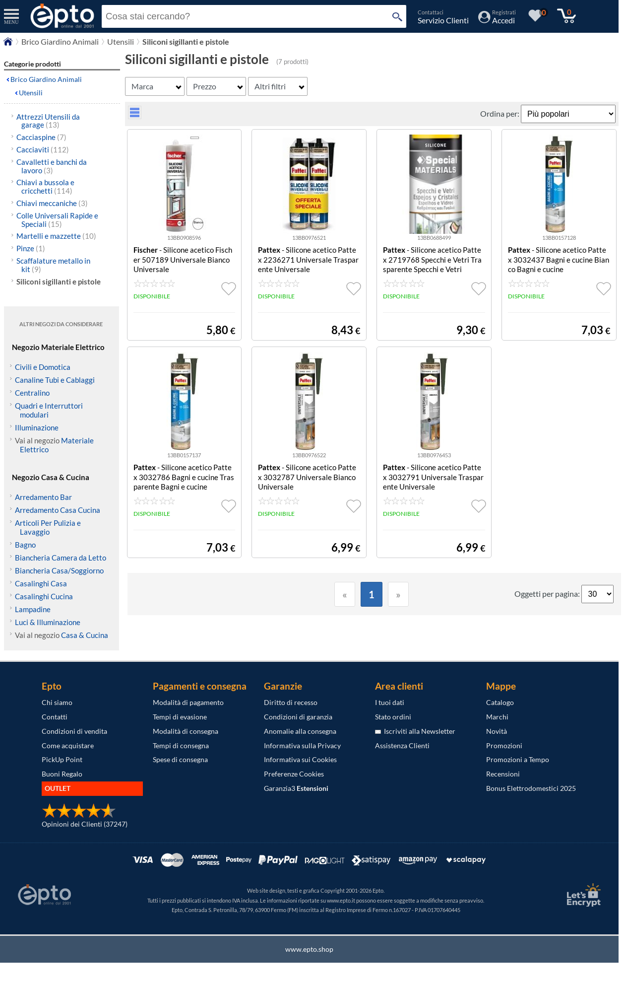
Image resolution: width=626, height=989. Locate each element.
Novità (496, 731)
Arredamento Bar (43, 497)
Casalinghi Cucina (44, 596)
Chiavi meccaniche (52, 203)
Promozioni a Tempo (517, 759)
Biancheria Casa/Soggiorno (59, 570)
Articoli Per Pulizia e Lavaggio (48, 527)
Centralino (32, 392)
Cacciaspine (41, 137)
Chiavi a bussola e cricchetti (45, 186)
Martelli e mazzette (56, 235)
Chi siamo (57, 702)
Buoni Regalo (62, 774)
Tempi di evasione (180, 716)
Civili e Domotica (42, 366)
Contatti (54, 716)
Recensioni (503, 774)
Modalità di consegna (185, 731)
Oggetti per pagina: (547, 593)
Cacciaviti (42, 149)
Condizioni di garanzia (298, 716)
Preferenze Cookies (294, 774)
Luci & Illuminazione (47, 622)
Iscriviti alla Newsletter (415, 731)
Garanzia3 (296, 788)
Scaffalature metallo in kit (53, 265)
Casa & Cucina (84, 635)
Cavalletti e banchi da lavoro (51, 166)
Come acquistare (68, 745)
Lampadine (33, 609)
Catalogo (500, 702)
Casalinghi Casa (41, 583)
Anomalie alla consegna (300, 731)
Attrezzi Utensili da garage (48, 121)
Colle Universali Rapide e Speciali (57, 219)
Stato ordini (393, 716)
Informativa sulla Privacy (302, 745)
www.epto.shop (309, 949)
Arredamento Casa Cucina (57, 509)
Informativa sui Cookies (300, 759)
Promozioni (504, 745)
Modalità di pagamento (188, 702)
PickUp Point (62, 759)
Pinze (30, 248)
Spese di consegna (180, 759)
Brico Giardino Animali (46, 79)
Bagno (25, 544)
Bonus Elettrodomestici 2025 (531, 788)
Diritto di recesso (290, 702)
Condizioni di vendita (74, 731)
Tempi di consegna (181, 745)
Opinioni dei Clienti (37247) (84, 824)
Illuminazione (37, 427)
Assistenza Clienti (402, 745)
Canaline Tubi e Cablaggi (55, 379)
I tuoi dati (389, 702)
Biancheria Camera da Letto (60, 557)
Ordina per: (500, 113)
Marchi (497, 716)
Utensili (31, 92)
